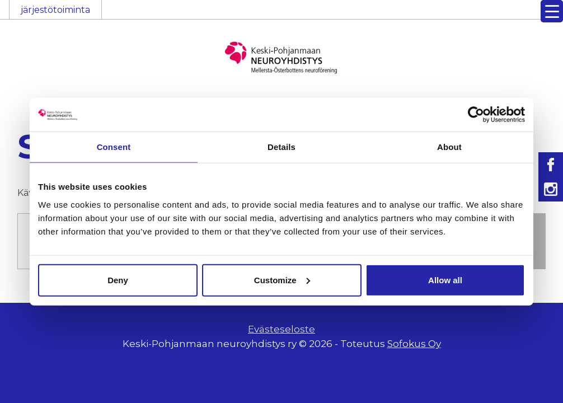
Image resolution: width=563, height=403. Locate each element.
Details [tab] (281, 147)
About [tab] (449, 147)
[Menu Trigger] (552, 11)
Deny (117, 279)
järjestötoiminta (55, 9)
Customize (282, 279)
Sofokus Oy (414, 343)
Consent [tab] (114, 147)
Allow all (445, 279)
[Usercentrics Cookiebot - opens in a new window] (476, 114)
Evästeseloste (281, 329)
